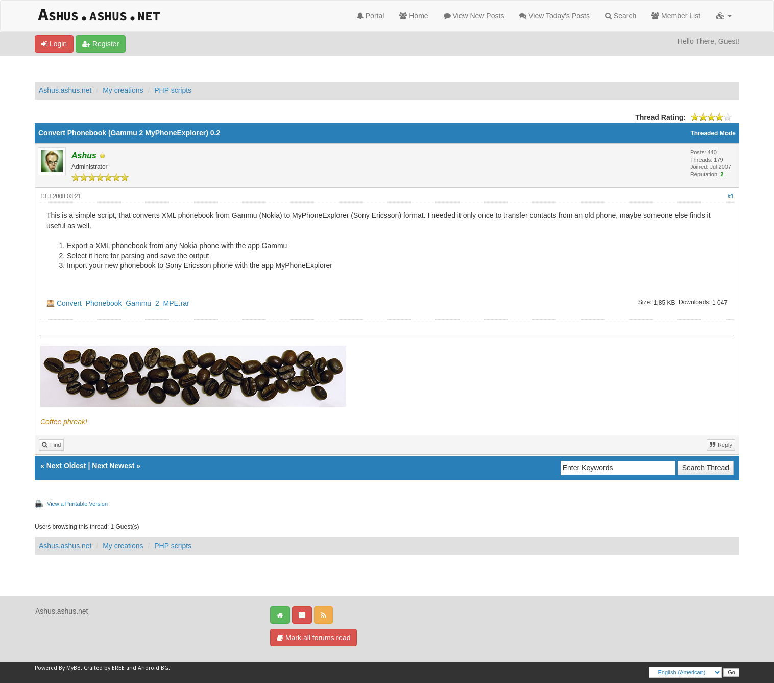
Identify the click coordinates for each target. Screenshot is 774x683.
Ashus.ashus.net (65, 90)
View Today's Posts (554, 16)
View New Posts (474, 16)
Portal (370, 16)
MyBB (73, 668)
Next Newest (113, 465)
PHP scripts (172, 90)
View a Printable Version (77, 504)
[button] (723, 16)
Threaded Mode (713, 133)
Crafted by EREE (104, 668)
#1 (731, 196)
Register (100, 44)
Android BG (153, 668)
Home (413, 16)
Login (54, 44)
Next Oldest (66, 465)
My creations (123, 90)
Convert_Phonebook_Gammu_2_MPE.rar (123, 303)
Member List (675, 16)
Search (620, 16)
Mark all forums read (313, 637)
